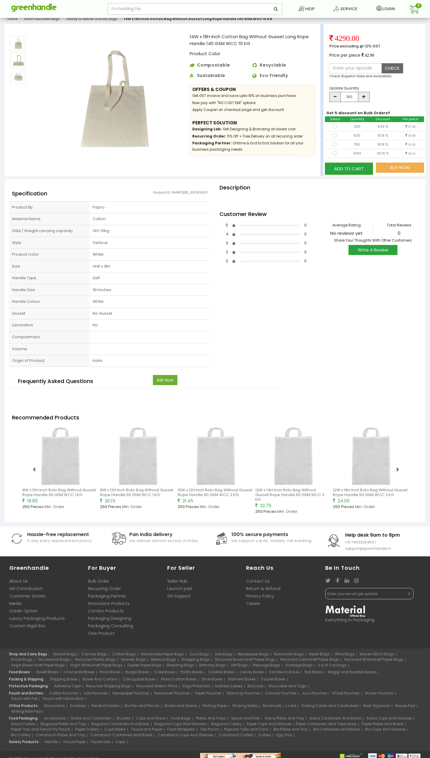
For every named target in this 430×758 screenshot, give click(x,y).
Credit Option (23, 612)
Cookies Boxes (221, 673)
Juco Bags (199, 655)
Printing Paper (214, 707)
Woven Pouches (379, 694)
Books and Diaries (181, 707)
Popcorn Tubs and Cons (246, 730)
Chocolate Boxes (79, 673)
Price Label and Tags (287, 687)
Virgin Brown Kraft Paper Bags (38, 666)
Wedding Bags (180, 666)
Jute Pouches (95, 694)
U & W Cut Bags (332, 666)
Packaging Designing (109, 620)
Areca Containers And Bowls (335, 719)
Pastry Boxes (191, 673)
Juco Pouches (314, 694)
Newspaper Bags (253, 655)
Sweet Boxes (47, 673)
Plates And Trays (211, 719)
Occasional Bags (54, 660)
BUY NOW (400, 171)
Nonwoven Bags (289, 655)
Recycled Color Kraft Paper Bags (309, 660)
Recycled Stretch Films (156, 687)
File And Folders (105, 707)
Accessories (55, 719)
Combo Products (106, 612)
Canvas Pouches (281, 694)
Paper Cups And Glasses (269, 725)
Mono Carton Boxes (178, 680)
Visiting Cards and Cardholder (329, 707)
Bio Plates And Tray (291, 730)
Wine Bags (344, 655)
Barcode (255, 687)
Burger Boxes (137, 673)
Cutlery (264, 736)
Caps (120, 743)
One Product (101, 634)
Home (12, 22)
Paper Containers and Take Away (326, 725)
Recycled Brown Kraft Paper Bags (245, 660)
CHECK (392, 71)
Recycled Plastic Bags (95, 660)
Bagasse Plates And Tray (63, 725)
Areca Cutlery (23, 725)
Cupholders (115, 730)
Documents (54, 707)
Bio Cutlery (20, 736)
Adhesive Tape (67, 687)
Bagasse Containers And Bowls (120, 725)
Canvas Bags (94, 655)
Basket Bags (64, 655)
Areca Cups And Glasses (389, 719)
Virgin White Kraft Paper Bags (96, 666)
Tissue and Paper (146, 730)
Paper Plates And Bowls (382, 725)
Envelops (78, 707)
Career (253, 605)
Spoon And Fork (245, 719)
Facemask (100, 743)
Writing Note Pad (26, 712)
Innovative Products (109, 605)
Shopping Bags (195, 660)
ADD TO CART (349, 171)
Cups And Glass (151, 719)
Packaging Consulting (110, 627)
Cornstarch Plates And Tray (60, 736)
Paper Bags (319, 655)
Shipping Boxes (64, 680)
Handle (51, 743)
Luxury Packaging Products (37, 620)
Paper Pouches (208, 694)
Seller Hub (177, 582)
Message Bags (266, 666)
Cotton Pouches (63, 694)
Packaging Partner (107, 597)
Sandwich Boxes (284, 673)
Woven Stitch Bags (377, 655)
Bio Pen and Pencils (142, 707)
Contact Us (258, 582)
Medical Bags (163, 660)
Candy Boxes (251, 673)
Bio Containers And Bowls (336, 730)
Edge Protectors (196, 687)
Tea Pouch (209, 730)
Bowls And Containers (91, 719)
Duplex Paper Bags (144, 666)
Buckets (123, 719)
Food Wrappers (181, 730)
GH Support (179, 597)
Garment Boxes (242, 680)
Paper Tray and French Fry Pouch (40, 730)
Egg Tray (284, 736)
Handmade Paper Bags (162, 655)
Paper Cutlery (87, 730)
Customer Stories (27, 597)
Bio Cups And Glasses (385, 730)
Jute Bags (223, 655)
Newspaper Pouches (131, 694)
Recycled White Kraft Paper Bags (373, 660)
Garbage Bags (299, 666)
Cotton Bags (124, 655)
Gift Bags (239, 666)
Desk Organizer (376, 707)
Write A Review (373, 251)
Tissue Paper (74, 743)
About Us (18, 582)
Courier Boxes (273, 680)
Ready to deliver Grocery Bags (92, 22)
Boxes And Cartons (100, 680)
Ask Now (165, 382)
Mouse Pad (405, 707)
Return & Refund (263, 590)
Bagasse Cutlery (226, 725)
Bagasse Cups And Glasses (180, 725)
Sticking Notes (245, 707)
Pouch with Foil (24, 700)
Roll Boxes (314, 673)
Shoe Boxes (212, 680)
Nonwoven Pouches (172, 694)
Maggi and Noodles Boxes (352, 673)
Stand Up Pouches (243, 694)
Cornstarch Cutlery (236, 736)
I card (290, 707)
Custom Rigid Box (27, 627)
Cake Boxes (164, 673)
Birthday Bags (212, 666)
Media (15, 605)
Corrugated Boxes (139, 680)
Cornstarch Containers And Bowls (121, 736)
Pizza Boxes (110, 673)
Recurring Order (104, 590)
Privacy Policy (260, 597)
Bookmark (272, 707)
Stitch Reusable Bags (42, 22)
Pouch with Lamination (63, 700)
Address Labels (228, 687)
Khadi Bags (22, 660)
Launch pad (179, 590)
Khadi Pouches (346, 694)
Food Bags (181, 719)
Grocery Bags (133, 660)
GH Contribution (26, 590)
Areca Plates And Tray (284, 719)
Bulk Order (98, 582)
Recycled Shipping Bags (108, 687)
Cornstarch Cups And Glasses (186, 736)
